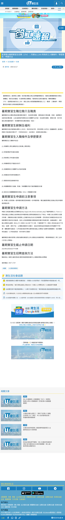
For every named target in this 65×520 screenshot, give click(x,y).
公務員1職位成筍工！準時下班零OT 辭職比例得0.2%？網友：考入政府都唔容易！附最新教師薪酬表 (37, 415)
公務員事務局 (14, 268)
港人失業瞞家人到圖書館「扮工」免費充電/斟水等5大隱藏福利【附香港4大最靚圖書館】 (37, 401)
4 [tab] (36, 18)
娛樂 (52, 8)
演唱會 (7, 8)
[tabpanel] (32, 15)
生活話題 (11, 62)
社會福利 (22, 499)
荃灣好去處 (49, 497)
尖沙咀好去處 (20, 497)
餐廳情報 (8, 499)
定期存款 (30, 11)
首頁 (3, 62)
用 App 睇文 (58, 67)
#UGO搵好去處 (6, 512)
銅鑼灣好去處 (31, 497)
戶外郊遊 (15, 499)
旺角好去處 (58, 497)
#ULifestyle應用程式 (49, 512)
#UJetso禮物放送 (6, 514)
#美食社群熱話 (26, 512)
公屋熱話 (16, 11)
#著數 (28, 514)
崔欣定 (7, 67)
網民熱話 (4, 505)
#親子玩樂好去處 (36, 512)
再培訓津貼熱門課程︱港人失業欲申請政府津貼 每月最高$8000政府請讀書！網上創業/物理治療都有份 (37, 444)
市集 (9, 497)
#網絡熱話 (33, 514)
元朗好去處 (40, 497)
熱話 (25, 396)
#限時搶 (58, 512)
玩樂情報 (25, 8)
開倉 (13, 497)
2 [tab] (32, 18)
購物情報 (34, 8)
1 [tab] (30, 18)
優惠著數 (15, 8)
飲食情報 (44, 8)
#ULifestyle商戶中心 (19, 514)
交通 (25, 425)
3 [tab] (34, 18)
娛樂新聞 (23, 11)
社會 (59, 8)
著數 (4, 268)
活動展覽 (4, 497)
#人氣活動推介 (16, 512)
